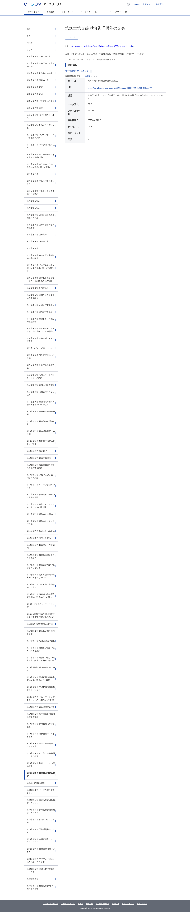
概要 (29, 29)
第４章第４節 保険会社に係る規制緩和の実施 (40, 216)
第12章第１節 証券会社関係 (39, 538)
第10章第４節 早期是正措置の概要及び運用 (41, 442)
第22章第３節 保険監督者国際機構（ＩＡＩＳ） (41, 811)
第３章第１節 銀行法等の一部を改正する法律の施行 (40, 155)
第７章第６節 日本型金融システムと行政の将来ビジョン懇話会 (40, 329)
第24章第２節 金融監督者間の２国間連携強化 (41, 887)
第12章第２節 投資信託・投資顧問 (41, 546)
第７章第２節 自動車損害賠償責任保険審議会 (40, 296)
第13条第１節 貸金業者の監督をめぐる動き (41, 556)
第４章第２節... (33, 201)
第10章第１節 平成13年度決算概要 (41, 412)
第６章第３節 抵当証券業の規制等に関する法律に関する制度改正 (40, 268)
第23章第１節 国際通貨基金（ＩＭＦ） (41, 830)
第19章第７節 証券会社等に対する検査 (41, 735)
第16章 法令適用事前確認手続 (40, 624)
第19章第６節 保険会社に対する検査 (41, 725)
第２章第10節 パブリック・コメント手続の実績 (41, 136)
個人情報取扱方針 (102, 904)
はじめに (30, 50)
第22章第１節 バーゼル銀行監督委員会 (41, 791)
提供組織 (50, 12)
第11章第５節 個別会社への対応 (41, 531)
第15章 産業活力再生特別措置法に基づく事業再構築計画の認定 (41, 615)
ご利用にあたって (68, 904)
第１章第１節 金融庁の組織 (39, 56)
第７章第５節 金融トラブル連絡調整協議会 (40, 320)
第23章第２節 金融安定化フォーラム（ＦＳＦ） (41, 840)
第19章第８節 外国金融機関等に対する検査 (41, 744)
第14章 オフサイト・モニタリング (41, 605)
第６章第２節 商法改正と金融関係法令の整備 (40, 256)
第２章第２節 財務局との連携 (39, 73)
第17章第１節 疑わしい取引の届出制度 (41, 632)
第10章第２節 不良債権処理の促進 (41, 422)
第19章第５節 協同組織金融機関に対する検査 (41, 715)
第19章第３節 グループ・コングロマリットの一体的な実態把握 (41, 698)
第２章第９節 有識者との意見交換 (40, 126)
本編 (29, 36)
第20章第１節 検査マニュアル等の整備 (41, 764)
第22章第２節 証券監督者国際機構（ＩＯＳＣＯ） (41, 801)
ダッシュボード (128, 904)
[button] (133, 4)
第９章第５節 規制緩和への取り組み (40, 393)
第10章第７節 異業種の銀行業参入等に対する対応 (41, 466)
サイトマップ (142, 904)
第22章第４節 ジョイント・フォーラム (41, 821)
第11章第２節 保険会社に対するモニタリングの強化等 (41, 505)
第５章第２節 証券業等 (37, 235)
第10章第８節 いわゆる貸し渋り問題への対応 (41, 476)
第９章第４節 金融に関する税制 (40, 385)
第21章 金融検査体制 (36, 783)
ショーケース (67, 12)
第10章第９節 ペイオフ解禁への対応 (41, 486)
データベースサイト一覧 (116, 12)
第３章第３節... (33, 174)
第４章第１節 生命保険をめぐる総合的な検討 (40, 192)
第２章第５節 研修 (35, 94)
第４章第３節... (33, 208)
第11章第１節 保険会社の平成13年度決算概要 (41, 495)
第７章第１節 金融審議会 (38, 288)
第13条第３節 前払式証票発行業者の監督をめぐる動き (41, 576)
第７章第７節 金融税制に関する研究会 (40, 339)
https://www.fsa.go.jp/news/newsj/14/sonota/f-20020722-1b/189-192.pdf (101, 46)
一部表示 (86, 76)
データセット (33, 12)
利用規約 (89, 904)
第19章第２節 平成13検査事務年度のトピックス (41, 688)
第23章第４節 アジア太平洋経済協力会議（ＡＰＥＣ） (41, 860)
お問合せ (115, 904)
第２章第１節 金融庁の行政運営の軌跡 (40, 64)
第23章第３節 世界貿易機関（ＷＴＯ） (41, 850)
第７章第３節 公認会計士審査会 (40, 305)
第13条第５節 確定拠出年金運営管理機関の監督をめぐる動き (41, 595)
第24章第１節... (33, 879)
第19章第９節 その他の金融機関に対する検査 (41, 754)
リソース (71, 37)
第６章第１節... (33, 248)
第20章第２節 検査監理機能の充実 (41, 774)
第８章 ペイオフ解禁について (39, 348)
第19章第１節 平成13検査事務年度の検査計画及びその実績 (41, 678)
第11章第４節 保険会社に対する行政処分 (41, 522)
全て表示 (93, 76)
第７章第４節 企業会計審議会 (39, 312)
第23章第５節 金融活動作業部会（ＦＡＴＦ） (41, 870)
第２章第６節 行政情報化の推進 (40, 101)
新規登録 (160, 4)
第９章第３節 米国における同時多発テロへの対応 (40, 376)
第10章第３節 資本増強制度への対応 (41, 432)
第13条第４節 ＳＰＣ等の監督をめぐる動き (41, 585)
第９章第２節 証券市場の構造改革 (40, 366)
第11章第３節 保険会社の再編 (40, 514)
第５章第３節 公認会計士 (38, 241)
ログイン (146, 4)
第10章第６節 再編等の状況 (39, 458)
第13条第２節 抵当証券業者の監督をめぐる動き (41, 566)
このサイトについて (50, 904)
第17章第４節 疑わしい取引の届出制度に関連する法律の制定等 (41, 659)
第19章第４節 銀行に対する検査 (41, 707)
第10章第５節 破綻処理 (37, 451)
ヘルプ (80, 904)
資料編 (29, 43)
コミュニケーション (89, 12)
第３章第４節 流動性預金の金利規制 (40, 182)
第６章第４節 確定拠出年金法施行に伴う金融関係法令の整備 (40, 279)
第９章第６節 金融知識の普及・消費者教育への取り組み (40, 403)
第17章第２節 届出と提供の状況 (41, 641)
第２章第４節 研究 (35, 87)
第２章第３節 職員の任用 (38, 80)
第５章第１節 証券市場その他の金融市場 (40, 226)
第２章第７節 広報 (35, 108)
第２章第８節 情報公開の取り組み (40, 116)
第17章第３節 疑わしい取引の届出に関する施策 (41, 649)
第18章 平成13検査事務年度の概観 (41, 668)
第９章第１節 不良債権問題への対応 (40, 356)
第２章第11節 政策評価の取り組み (41, 146)
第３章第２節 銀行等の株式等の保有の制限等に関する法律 (40, 165)
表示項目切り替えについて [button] (78, 71)
